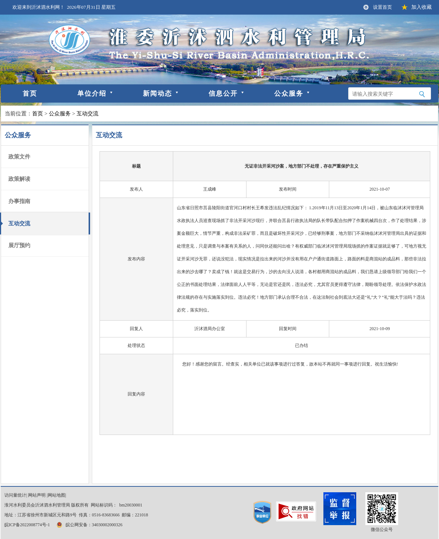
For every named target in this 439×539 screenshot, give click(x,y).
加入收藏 (421, 7)
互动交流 (87, 113)
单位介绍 (91, 93)
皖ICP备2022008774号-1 (27, 524)
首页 (30, 93)
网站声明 (37, 495)
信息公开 (223, 93)
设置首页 (382, 7)
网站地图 (56, 495)
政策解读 (19, 179)
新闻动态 (157, 93)
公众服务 (288, 93)
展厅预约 (19, 245)
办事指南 (19, 201)
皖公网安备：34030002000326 (89, 524)
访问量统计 (15, 495)
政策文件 (19, 157)
